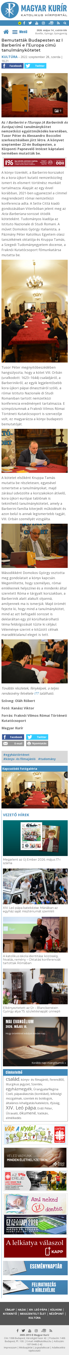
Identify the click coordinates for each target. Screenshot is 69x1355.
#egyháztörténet (16, 755)
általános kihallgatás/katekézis (27, 1103)
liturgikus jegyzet (18, 1084)
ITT (36, 693)
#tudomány (47, 759)
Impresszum (10, 1347)
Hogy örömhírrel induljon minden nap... (26, 1027)
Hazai (22, 1309)
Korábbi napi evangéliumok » (49, 1063)
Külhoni (56, 1309)
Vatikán (42, 1113)
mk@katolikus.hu (42, 1341)
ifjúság (54, 1103)
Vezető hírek (16, 814)
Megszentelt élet (33, 1313)
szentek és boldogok (37, 1098)
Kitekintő (10, 1313)
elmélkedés (13, 1118)
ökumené (27, 1113)
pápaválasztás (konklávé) (31, 1094)
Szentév (36, 1084)
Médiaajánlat (26, 1347)
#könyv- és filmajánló (19, 759)
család (12, 1079)
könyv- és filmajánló (34, 1080)
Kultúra (9, 57)
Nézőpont (56, 1313)
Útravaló (12, 1113)
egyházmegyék (19, 1088)
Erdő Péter (44, 1108)
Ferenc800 (57, 1080)
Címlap (10, 1309)
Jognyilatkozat (42, 1347)
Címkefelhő (14, 1072)
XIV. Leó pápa (21, 1107)
